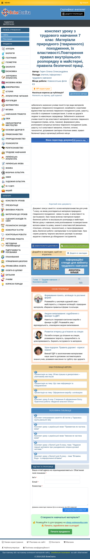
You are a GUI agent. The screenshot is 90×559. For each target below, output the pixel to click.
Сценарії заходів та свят (16, 220)
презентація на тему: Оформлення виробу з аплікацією (58, 393)
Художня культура (15, 182)
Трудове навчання (16, 152)
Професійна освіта (16, 266)
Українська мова (15, 164)
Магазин (69, 542)
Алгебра (10, 49)
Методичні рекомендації (13, 244)
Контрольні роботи (16, 235)
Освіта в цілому (14, 270)
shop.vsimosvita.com (77, 522)
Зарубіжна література (11, 77)
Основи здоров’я (15, 130)
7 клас (35, 280)
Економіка (11, 71)
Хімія (8, 177)
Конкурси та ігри (14, 230)
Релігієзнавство (14, 148)
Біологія (10, 53)
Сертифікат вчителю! (72, 9)
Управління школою (16, 261)
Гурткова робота (15, 239)
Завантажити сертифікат (74, 246)
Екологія (10, 67)
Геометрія (11, 62)
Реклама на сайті (36, 542)
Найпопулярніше (10, 548)
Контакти (54, 542)
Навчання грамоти (16, 114)
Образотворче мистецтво (13, 124)
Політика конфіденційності (36, 548)
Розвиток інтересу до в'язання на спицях (64, 331)
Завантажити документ (45, 246)
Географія (11, 58)
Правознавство (14, 134)
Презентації (12, 205)
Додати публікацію (74, 14)
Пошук (84, 3)
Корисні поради (14, 284)
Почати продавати (60, 531)
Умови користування (12, 542)
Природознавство (15, 139)
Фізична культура (15, 173)
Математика (12, 105)
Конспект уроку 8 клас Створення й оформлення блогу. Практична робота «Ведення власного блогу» (58, 400)
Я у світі (10, 186)
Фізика (9, 168)
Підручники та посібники (13, 251)
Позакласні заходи (16, 226)
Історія (9, 92)
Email (35, 482)
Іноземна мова (14, 83)
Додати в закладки (77, 253)
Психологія (12, 143)
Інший (9, 191)
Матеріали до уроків (16, 214)
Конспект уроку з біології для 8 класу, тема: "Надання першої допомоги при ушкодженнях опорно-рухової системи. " (57, 447)
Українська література (11, 158)
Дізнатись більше (74, 271)
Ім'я (34, 477)
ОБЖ (8, 119)
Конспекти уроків (15, 201)
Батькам (10, 275)
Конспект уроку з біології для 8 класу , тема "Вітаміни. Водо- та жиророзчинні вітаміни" (57, 457)
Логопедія (11, 101)
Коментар (37, 486)
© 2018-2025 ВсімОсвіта (45, 557)
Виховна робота (14, 210)
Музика (9, 110)
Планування (12, 257)
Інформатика (13, 87)
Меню (44, 3)
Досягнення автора (78, 94)
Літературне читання (17, 96)
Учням (9, 279)
